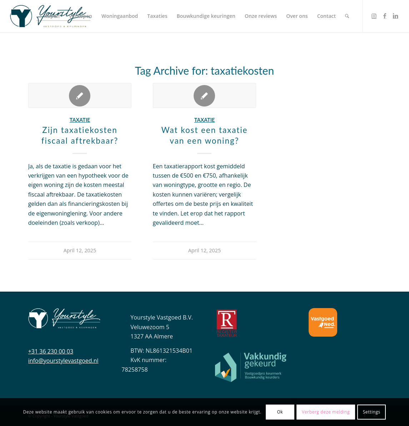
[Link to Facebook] (384, 15)
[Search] (347, 16)
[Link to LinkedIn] (395, 15)
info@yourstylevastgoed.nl (63, 361)
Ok (280, 412)
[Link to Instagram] (374, 15)
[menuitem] (52, 16)
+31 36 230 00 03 (50, 351)
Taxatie (80, 120)
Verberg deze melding (326, 412)
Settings (371, 412)
